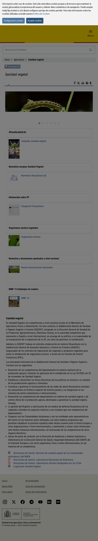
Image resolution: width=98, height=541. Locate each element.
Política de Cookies (41, 13)
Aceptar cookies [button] (35, 20)
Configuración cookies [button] (13, 20)
